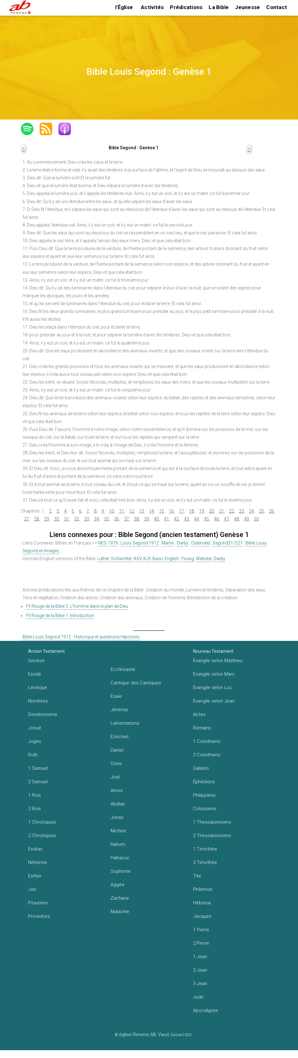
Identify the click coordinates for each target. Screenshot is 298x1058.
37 (126, 518)
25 (261, 511)
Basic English (165, 558)
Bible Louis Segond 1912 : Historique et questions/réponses (81, 636)
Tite (197, 876)
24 (251, 511)
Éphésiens (204, 782)
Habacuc (120, 858)
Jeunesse (247, 7)
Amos (117, 790)
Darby (182, 542)
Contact (276, 7)
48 (236, 518)
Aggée (118, 884)
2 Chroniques (42, 835)
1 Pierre (201, 930)
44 (196, 518)
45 (206, 518)
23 (241, 511)
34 (96, 518)
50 (256, 518)
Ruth (32, 755)
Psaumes (38, 903)
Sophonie (121, 871)
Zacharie (120, 898)
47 (226, 518)
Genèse (36, 660)
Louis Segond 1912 (140, 542)
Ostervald (200, 542)
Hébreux (202, 903)
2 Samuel (38, 782)
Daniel (117, 750)
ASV (138, 558)
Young (187, 558)
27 (26, 518)
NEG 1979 (108, 542)
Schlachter (121, 558)
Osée (116, 763)
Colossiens (204, 808)
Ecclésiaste (123, 669)
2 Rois (34, 808)
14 (151, 511)
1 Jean (200, 956)
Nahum (118, 844)
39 (146, 518)
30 (56, 518)
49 (246, 518)
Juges (34, 741)
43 (186, 518)
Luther (103, 558)
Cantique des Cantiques (136, 683)
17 (181, 511)
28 (36, 518)
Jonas (117, 817)
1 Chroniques (42, 822)
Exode (34, 674)
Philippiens (204, 795)
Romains (202, 728)
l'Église (124, 7)
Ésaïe (116, 696)
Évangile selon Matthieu (217, 660)
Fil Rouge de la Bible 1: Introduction (60, 615)
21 (221, 511)
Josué (34, 728)
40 (156, 518)
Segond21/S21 (228, 542)
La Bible (219, 7)
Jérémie (119, 710)
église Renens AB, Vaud (144, 1034)
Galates (201, 768)
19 (201, 511)
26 (271, 511)
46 (216, 518)
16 (171, 511)
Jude (198, 997)
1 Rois (34, 795)
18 (191, 511)
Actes (199, 714)
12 (131, 511)
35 (106, 518)
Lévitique (37, 687)
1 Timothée (205, 849)
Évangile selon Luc (212, 687)
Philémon (202, 889)
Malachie (120, 911)
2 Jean (200, 970)
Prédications (186, 7)
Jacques (202, 916)
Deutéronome (42, 714)
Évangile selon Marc (214, 674)
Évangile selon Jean (214, 701)
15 (161, 511)
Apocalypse (205, 1010)
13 (141, 511)
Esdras (35, 849)
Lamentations (125, 723)
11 (121, 511)
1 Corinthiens (207, 741)
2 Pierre (201, 943)
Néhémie (37, 862)
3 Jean (200, 983)
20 (211, 511)
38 (136, 518)
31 (66, 518)
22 (231, 511)
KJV (147, 558)
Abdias (118, 804)
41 (166, 518)
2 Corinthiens (207, 755)
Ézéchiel (119, 736)
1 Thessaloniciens (212, 822)
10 (111, 511)
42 (176, 518)
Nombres (38, 701)
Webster (204, 558)
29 (46, 518)
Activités (152, 7)
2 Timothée (205, 862)
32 (76, 518)
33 (86, 518)
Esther (35, 876)
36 (116, 518)
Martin (167, 542)
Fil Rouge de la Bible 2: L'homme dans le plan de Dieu (77, 606)
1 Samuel (38, 768)
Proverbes (39, 916)
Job (32, 889)
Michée (118, 831)
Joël (115, 777)
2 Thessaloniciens (212, 835)
